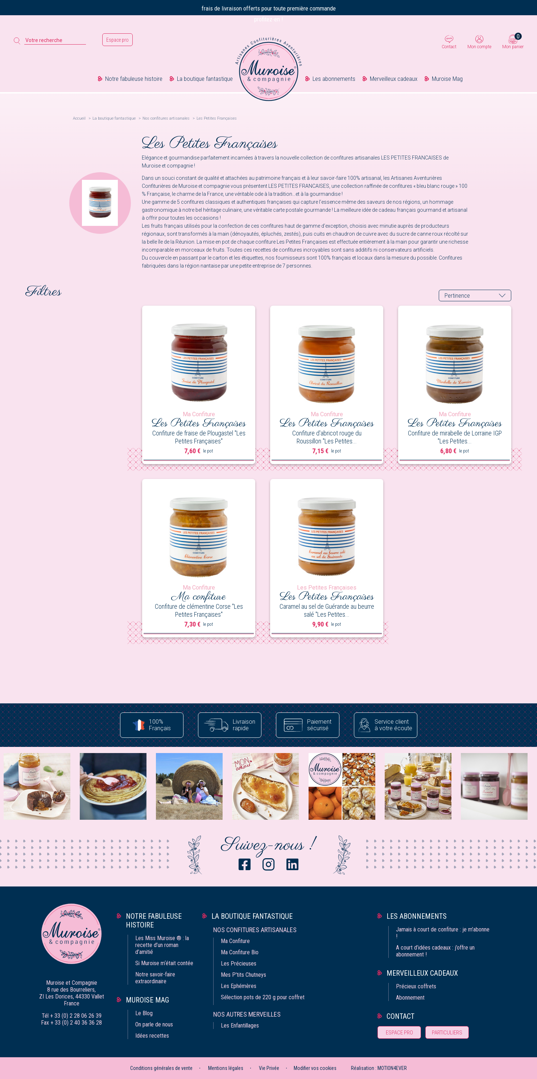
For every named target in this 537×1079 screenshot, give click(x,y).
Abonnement (410, 997)
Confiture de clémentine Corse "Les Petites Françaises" (199, 610)
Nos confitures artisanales (255, 930)
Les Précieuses (238, 963)
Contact (449, 46)
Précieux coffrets (416, 986)
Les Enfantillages (240, 1025)
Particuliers (447, 1032)
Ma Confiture (235, 941)
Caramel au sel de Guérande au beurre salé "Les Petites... (327, 610)
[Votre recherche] (55, 40)
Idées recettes (152, 1035)
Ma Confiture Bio (240, 952)
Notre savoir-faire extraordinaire (155, 978)
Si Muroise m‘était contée (164, 963)
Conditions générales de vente (161, 1068)
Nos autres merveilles (247, 1014)
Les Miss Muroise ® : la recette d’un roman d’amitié (162, 945)
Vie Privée (269, 1068)
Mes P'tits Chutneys (243, 974)
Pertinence (457, 295)
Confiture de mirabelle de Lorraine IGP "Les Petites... (455, 437)
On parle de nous (154, 1024)
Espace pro (117, 40)
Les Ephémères (238, 986)
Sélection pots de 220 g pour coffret (263, 997)
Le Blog (144, 1013)
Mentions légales (225, 1068)
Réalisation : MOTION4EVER (379, 1068)
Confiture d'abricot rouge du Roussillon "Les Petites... (327, 437)
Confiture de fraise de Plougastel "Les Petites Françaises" (198, 437)
